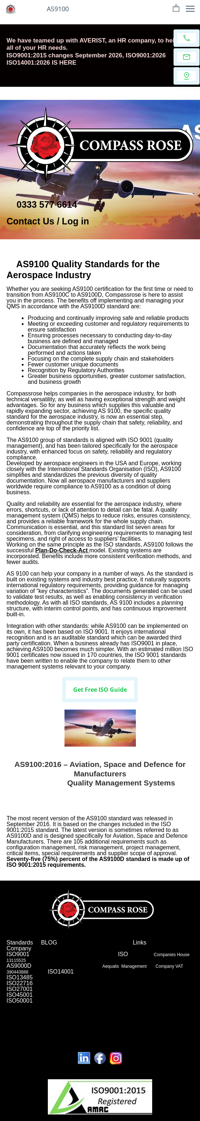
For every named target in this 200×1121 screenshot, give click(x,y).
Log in (75, 221)
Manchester (60, 1005)
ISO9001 (20, 954)
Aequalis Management (125, 966)
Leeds (87, 1027)
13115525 (16, 960)
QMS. (105, 1027)
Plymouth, (39, 1023)
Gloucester (49, 1032)
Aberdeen (177, 1005)
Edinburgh (34, 1027)
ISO (122, 954)
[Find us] (187, 76)
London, (14, 1005)
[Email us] (187, 57)
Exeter (76, 1019)
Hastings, (172, 1014)
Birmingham (35, 1005)
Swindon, (43, 1010)
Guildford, (119, 1019)
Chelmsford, (117, 1014)
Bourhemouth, (112, 1010)
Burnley (153, 1014)
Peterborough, (158, 1010)
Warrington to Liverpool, (31, 1036)
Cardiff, (99, 1005)
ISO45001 (20, 995)
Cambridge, (123, 1027)
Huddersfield (51, 1014)
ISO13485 (20, 977)
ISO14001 (60, 971)
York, (74, 1010)
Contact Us (30, 221)
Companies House (171, 954)
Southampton (116, 1023)
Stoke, (13, 1023)
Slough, (137, 1014)
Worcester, (58, 1019)
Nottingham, (142, 1019)
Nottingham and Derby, (166, 1032)
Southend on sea (62, 1027)
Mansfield (182, 1010)
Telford (13, 1014)
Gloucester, (35, 1019)
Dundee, (74, 1014)
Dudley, (60, 1010)
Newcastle (137, 1005)
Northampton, (20, 1010)
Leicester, (117, 1005)
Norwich (135, 1010)
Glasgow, (59, 1023)
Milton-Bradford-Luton (153, 1023)
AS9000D (19, 966)
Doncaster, (93, 1014)
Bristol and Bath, (73, 1036)
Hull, (24, 1023)
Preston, (15, 1027)
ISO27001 (22, 989)
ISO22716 (20, 983)
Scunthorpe (95, 1019)
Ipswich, (30, 1014)
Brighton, (158, 1005)
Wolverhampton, (86, 1023)
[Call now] (187, 38)
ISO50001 (20, 1001)
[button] (176, 9)
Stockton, (89, 1010)
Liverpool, (164, 1019)
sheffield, (82, 1005)
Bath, (180, 1019)
